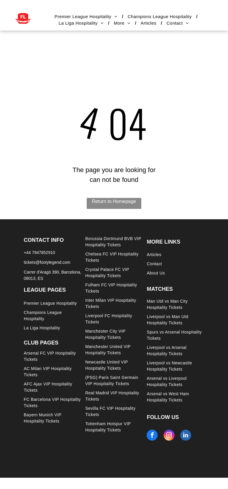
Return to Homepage (114, 201)
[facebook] (152, 436)
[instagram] (169, 436)
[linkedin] (185, 436)
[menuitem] (86, 16)
